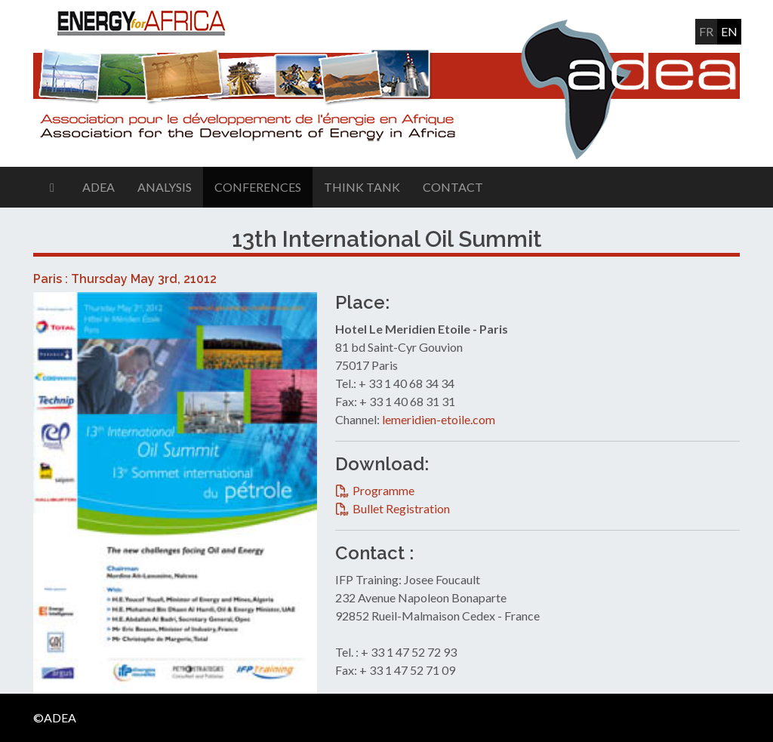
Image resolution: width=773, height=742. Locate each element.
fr (706, 31)
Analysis (164, 187)
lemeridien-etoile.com (438, 419)
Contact (453, 187)
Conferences (257, 187)
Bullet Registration (401, 508)
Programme (383, 490)
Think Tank (362, 187)
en (729, 31)
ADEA (98, 187)
